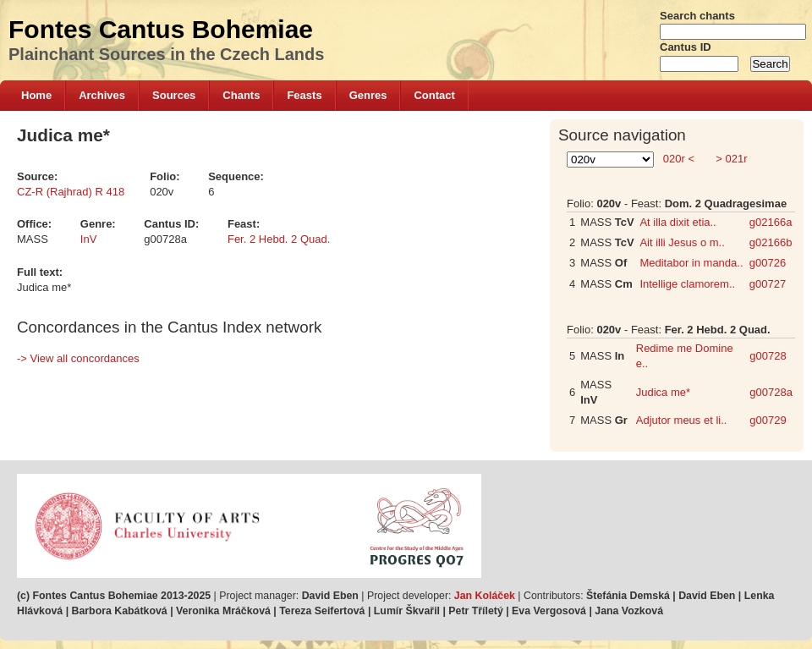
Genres (368, 95)
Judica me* (663, 392)
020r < (678, 158)
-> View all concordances (78, 358)
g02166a (771, 222)
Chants (241, 95)
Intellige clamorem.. (687, 284)
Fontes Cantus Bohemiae (160, 29)
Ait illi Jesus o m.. (681, 242)
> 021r (730, 158)
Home (36, 95)
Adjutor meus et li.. (681, 420)
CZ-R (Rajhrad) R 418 (70, 191)
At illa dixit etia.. (677, 222)
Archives (102, 95)
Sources (173, 95)
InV (88, 239)
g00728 (767, 355)
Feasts (304, 95)
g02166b (771, 242)
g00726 (767, 262)
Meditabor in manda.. (691, 262)
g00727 (767, 284)
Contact (434, 95)
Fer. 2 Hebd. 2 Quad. (279, 239)
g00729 (767, 420)
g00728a (771, 392)
